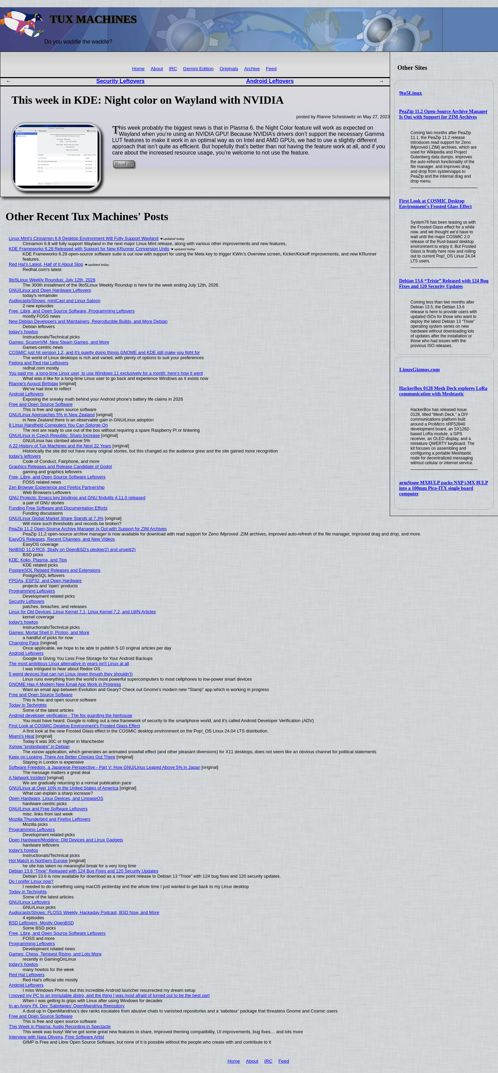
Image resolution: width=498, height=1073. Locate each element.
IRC (173, 68)
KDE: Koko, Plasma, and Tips (38, 559)
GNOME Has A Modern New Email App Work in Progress (65, 684)
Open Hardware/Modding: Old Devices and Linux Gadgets (66, 839)
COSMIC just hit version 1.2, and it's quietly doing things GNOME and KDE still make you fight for (104, 352)
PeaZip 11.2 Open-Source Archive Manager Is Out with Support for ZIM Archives (443, 114)
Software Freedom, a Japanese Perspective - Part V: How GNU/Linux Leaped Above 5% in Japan (105, 767)
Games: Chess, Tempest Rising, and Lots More (55, 954)
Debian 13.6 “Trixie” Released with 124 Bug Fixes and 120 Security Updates (443, 283)
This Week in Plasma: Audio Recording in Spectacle (60, 1026)
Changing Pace (24, 642)
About (157, 68)
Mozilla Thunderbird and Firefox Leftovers (50, 819)
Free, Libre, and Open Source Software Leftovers (57, 476)
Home (138, 68)
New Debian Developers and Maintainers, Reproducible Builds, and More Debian (88, 321)
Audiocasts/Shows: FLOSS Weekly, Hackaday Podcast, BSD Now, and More (84, 912)
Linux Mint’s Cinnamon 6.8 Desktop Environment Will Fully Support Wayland (83, 238)
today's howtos (23, 331)
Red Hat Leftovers (27, 974)
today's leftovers (25, 456)
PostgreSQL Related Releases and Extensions (55, 570)
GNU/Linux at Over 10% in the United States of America (64, 788)
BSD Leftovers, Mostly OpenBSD (41, 922)
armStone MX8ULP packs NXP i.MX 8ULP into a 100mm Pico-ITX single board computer (443, 488)
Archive (252, 68)
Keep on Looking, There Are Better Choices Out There (62, 756)
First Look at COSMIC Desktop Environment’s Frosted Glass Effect (435, 203)
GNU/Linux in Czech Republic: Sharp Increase (54, 435)
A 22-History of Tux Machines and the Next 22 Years (60, 445)
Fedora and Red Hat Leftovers (38, 362)
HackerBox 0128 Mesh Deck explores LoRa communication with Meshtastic (443, 391)
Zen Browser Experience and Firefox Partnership (57, 487)
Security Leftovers (120, 81)
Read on (124, 164)
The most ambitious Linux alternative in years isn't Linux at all (69, 663)
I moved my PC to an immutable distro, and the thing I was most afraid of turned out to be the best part (109, 995)
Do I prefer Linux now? (31, 881)
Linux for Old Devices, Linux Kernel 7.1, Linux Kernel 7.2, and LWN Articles (82, 611)
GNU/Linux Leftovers (29, 902)
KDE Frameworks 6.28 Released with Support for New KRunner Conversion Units (89, 248)
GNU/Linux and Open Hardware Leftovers (50, 290)
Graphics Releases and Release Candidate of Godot (60, 466)
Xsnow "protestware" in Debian (39, 746)
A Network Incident (27, 777)
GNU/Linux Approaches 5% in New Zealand (52, 414)
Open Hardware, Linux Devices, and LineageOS (56, 798)
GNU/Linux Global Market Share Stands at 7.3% (56, 518)
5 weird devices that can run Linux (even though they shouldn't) (71, 674)
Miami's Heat (22, 736)
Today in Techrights (28, 705)
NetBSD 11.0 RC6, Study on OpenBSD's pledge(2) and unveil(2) (72, 549)
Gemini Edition (198, 68)
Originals (229, 68)
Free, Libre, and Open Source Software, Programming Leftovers (72, 311)
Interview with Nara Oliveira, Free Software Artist (56, 1036)
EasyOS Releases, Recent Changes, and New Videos (62, 539)
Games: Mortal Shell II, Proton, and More (49, 632)
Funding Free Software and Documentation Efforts (58, 508)
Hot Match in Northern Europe (38, 860)
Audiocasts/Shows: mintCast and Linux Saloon (55, 300)
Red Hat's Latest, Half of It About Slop (46, 264)
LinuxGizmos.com (419, 369)
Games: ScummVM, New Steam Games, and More (59, 342)
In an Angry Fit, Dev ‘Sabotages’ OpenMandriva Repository (67, 1005)
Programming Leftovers (32, 591)
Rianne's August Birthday (33, 383)
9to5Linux (410, 93)
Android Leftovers (270, 81)
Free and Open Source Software (41, 404)
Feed (271, 68)
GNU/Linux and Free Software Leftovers (48, 808)
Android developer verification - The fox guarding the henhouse (70, 715)
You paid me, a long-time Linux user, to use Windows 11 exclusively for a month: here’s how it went (106, 373)
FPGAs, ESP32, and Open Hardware (45, 580)
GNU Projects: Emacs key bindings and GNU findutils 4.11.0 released (77, 497)
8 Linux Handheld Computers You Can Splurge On (58, 425)
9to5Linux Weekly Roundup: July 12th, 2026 (52, 279)
